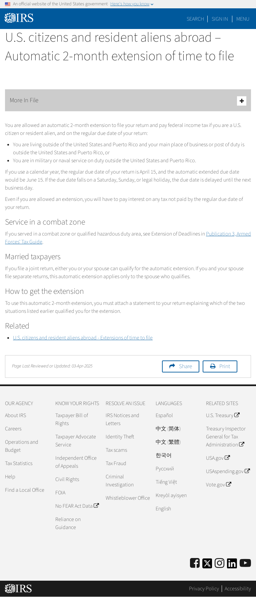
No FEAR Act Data (77, 506)
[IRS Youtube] (245, 563)
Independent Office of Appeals (76, 462)
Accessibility (238, 588)
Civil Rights (67, 479)
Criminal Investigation (120, 480)
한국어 (164, 455)
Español (164, 415)
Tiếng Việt (166, 482)
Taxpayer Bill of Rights (71, 419)
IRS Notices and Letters (122, 419)
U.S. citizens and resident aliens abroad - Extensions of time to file (83, 337)
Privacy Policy (204, 588)
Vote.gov (218, 484)
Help (10, 476)
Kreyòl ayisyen (171, 495)
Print (224, 366)
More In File (128, 101)
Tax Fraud (116, 463)
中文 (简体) (168, 428)
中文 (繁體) (168, 442)
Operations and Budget (21, 446)
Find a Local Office (24, 490)
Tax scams (116, 450)
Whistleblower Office (128, 498)
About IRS (15, 415)
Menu (242, 19)
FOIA (60, 492)
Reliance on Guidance (68, 523)
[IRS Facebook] (195, 563)
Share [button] (185, 366)
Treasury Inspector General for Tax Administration (226, 436)
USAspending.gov (228, 471)
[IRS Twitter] (207, 565)
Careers (13, 428)
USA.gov (218, 458)
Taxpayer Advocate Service (75, 440)
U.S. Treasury (222, 415)
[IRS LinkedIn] (232, 565)
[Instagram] (219, 563)
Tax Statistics (18, 463)
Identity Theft (120, 436)
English (163, 508)
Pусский (165, 468)
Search (195, 19)
